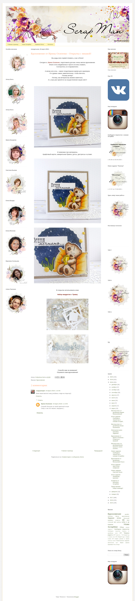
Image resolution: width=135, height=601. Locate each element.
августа (114, 395)
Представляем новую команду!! (117, 487)
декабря (114, 384)
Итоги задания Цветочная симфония (115, 466)
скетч (116, 533)
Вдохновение (40, 380)
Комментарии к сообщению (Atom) (73, 457)
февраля (115, 491)
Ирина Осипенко (54, 62)
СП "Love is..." (117, 535)
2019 (111, 379)
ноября (114, 387)
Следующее (36, 451)
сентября (115, 392)
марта (114, 408)
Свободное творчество (121, 529)
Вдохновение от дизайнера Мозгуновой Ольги (117, 460)
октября (114, 390)
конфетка (117, 520)
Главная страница (13, 44)
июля (113, 398)
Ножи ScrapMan (26, 44)
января (114, 494)
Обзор (122, 527)
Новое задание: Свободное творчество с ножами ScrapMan (117, 453)
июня (113, 400)
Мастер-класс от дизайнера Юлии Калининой (117, 425)
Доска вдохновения (122, 516)
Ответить (39, 396)
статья (114, 540)
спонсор (110, 540)
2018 (111, 382)
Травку (75, 294)
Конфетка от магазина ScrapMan (115, 482)
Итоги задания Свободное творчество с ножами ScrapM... (117, 419)
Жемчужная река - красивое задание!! (117, 431)
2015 (111, 503)
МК (123, 520)
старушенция (40, 390)
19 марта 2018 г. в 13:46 (60, 404)
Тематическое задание (122, 540)
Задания (111, 518)
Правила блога (39, 44)
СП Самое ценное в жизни (120, 538)
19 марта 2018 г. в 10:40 (52, 390)
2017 (111, 497)
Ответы (40, 400)
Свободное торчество (114, 531)
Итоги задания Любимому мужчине (115, 476)
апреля (114, 406)
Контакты (50, 44)
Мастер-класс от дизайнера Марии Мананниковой (117, 412)
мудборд (118, 522)
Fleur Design (116, 544)
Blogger (76, 597)
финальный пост (113, 542)
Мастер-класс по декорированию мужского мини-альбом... (117, 446)
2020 (111, 377)
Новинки (110, 524)
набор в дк (125, 522)
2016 (111, 500)
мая (113, 403)
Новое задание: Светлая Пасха (116, 471)
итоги (119, 518)
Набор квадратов (64, 294)
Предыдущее (98, 451)
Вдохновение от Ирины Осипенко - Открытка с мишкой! (117, 438)
